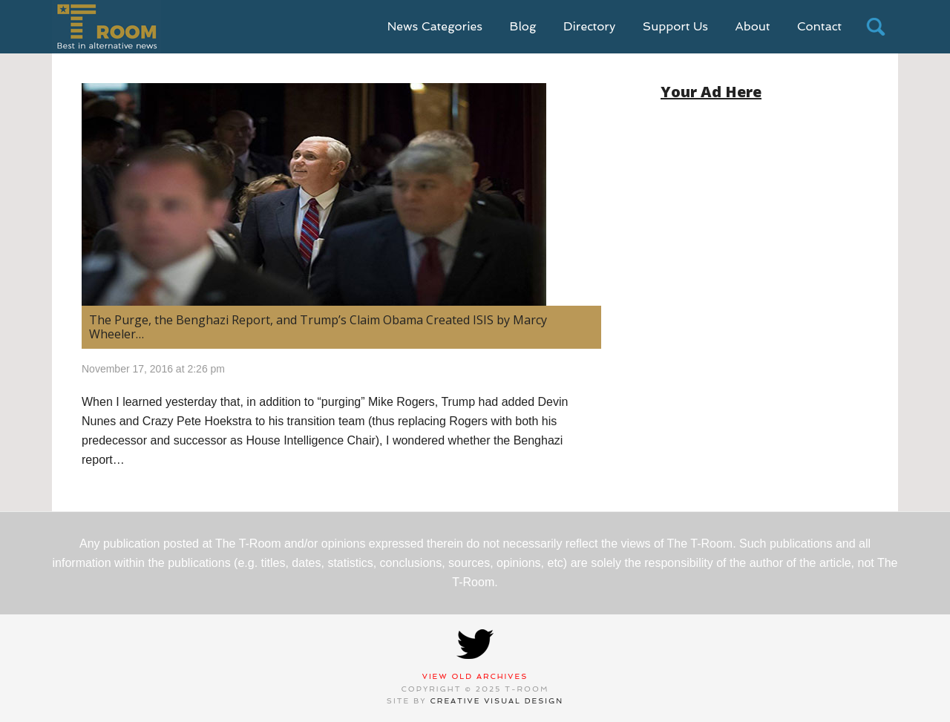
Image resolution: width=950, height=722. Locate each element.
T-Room (106, 26)
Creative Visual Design (497, 701)
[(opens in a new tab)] (341, 194)
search (876, 26)
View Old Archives (475, 676)
